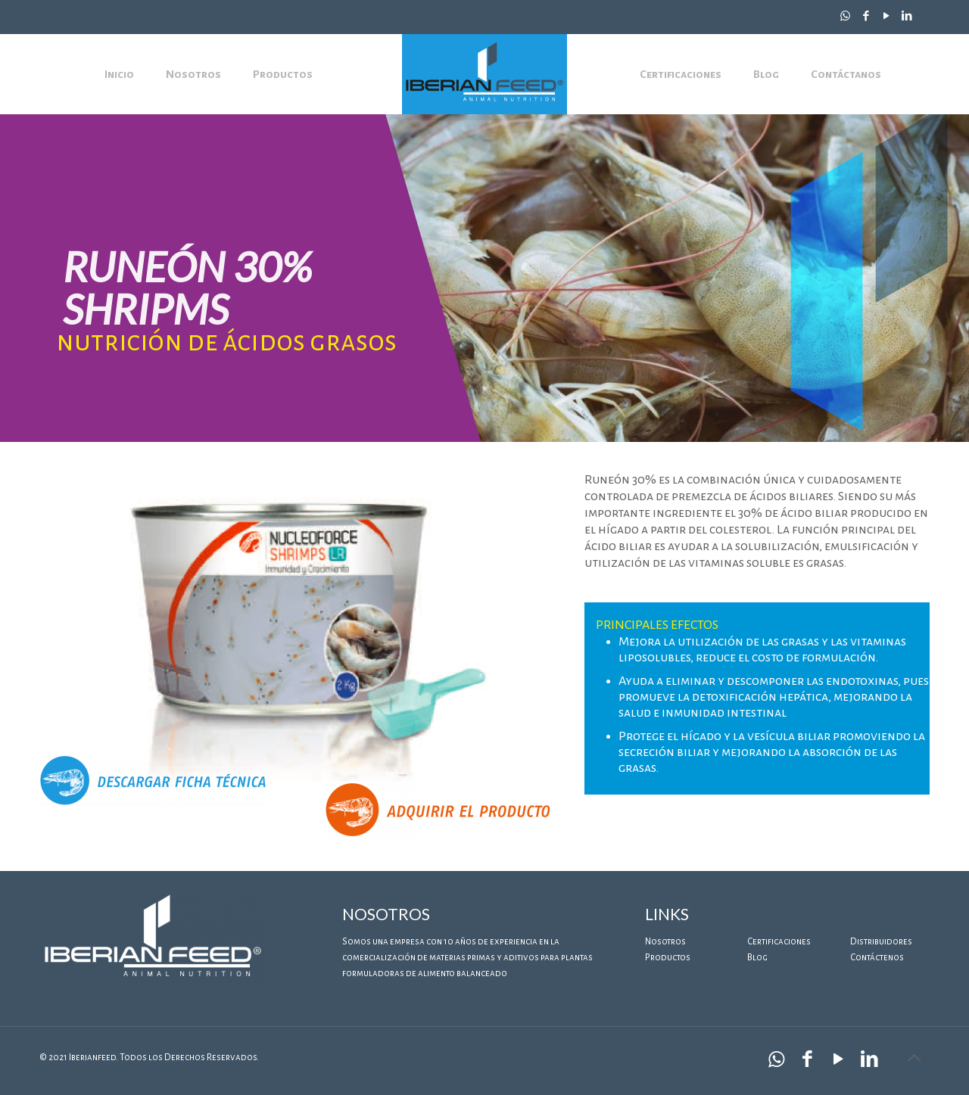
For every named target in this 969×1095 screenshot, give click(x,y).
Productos (667, 958)
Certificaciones (779, 942)
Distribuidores (881, 942)
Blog (757, 958)
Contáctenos (877, 958)
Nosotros (665, 942)
